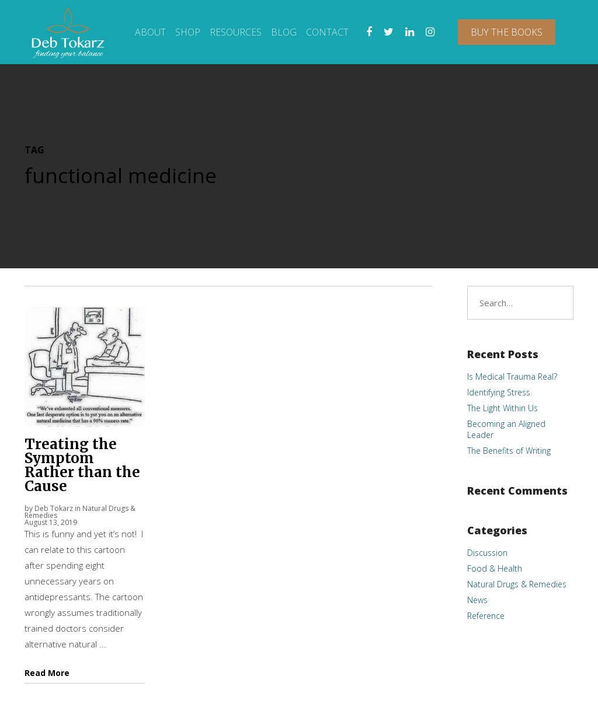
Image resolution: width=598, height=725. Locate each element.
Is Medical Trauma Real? (512, 376)
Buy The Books (507, 32)
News (477, 599)
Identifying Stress (498, 392)
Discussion (487, 552)
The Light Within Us (502, 408)
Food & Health (494, 568)
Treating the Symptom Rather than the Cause (82, 465)
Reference (486, 615)
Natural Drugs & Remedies (516, 584)
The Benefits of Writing (509, 450)
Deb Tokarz (53, 508)
